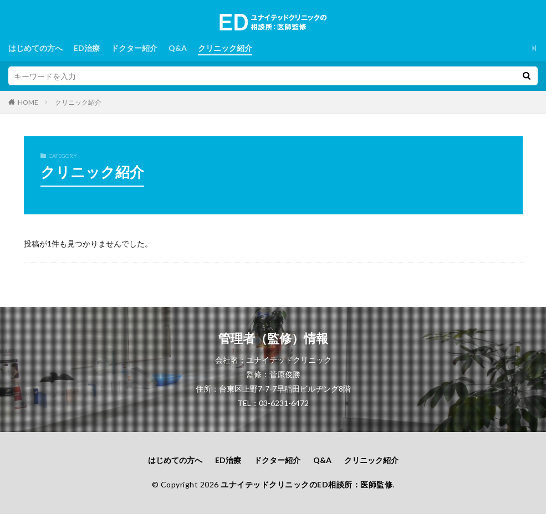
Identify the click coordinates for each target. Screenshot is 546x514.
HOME (28, 102)
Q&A (178, 48)
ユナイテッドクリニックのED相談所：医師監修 (306, 484)
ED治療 (87, 48)
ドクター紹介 (134, 48)
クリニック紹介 (225, 48)
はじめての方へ (35, 48)
